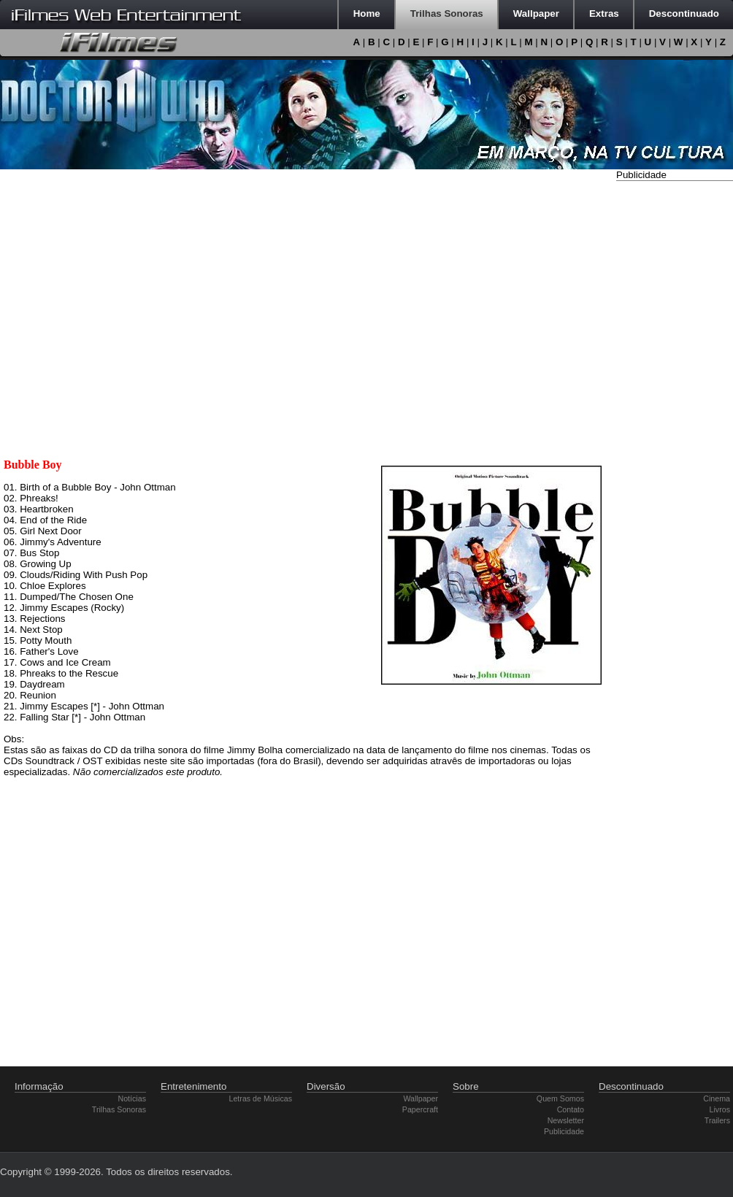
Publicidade (564, 1131)
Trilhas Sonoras (119, 1109)
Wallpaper (420, 1098)
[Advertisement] (674, 404)
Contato (570, 1109)
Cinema (716, 1098)
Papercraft (420, 1109)
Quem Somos (560, 1098)
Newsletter (566, 1120)
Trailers (717, 1120)
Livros (720, 1109)
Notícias (132, 1098)
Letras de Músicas (260, 1098)
